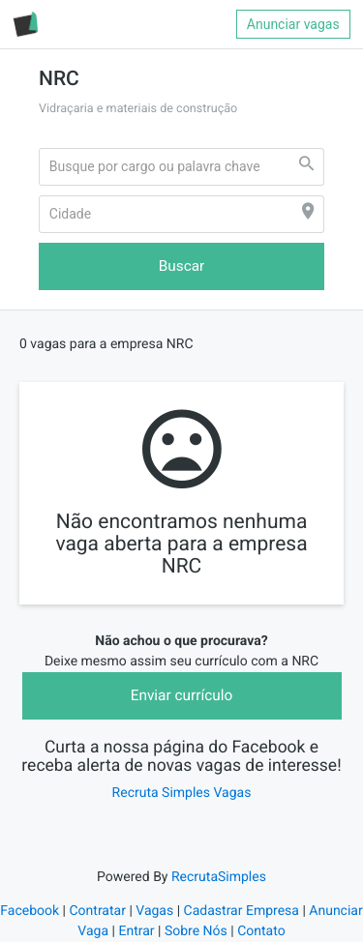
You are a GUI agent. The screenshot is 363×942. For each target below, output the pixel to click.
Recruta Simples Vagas (182, 793)
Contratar (97, 911)
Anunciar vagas (293, 24)
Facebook (29, 911)
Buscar (182, 266)
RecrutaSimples (218, 877)
